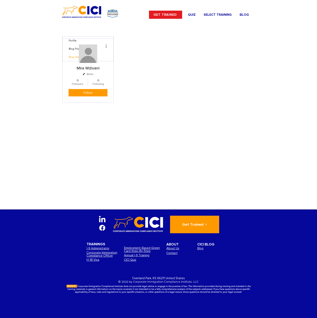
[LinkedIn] (102, 220)
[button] (218, 15)
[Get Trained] (194, 224)
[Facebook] (102, 228)
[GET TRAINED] (165, 15)
